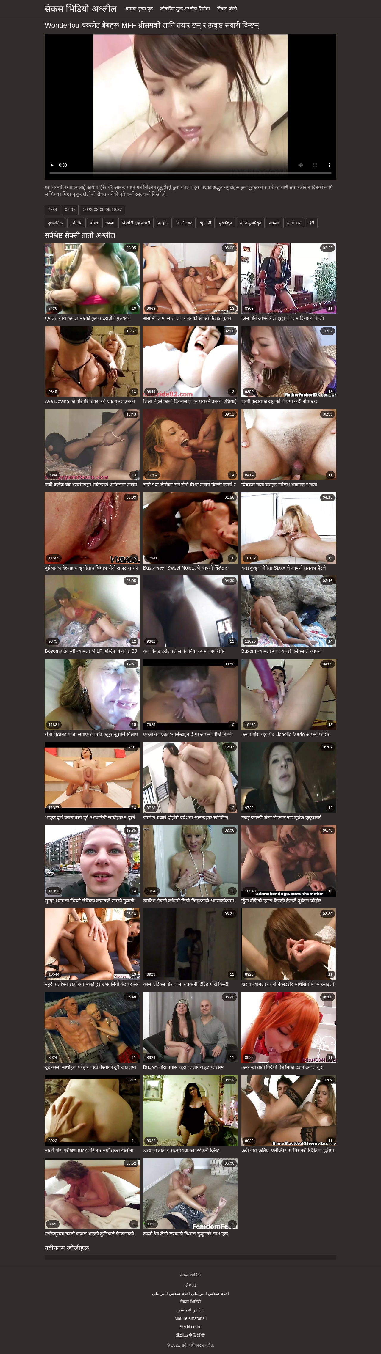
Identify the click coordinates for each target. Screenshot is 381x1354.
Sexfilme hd (190, 1326)
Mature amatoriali (190, 1318)
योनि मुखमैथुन (250, 223)
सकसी (274, 223)
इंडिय (94, 223)
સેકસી (190, 1285)
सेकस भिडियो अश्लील (81, 9)
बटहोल (163, 223)
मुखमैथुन (225, 223)
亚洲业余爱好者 (190, 1335)
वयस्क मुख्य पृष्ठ (139, 8)
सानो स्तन (294, 223)
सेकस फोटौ (227, 8)
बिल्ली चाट (184, 223)
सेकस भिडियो (190, 1301)
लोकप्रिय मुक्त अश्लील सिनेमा (185, 8)
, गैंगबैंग (76, 223)
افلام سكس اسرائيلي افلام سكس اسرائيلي (190, 1293)
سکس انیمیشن (190, 1310)
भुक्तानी (205, 223)
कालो (110, 223)
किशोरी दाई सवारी (136, 223)
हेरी (311, 223)
